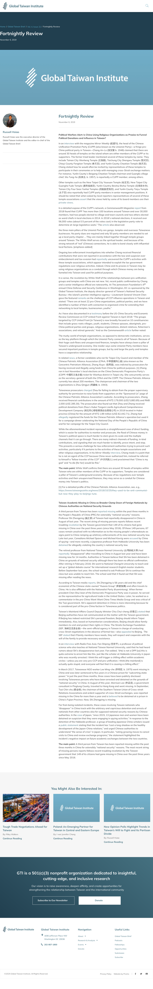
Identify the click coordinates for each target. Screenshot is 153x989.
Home (2, 26)
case (79, 715)
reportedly (101, 259)
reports (92, 582)
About (82, 936)
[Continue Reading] (48, 839)
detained (63, 545)
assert (83, 199)
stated (141, 611)
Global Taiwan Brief (16, 26)
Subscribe (119, 957)
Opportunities (120, 949)
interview (69, 143)
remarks (82, 298)
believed (113, 696)
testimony (97, 313)
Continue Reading (12, 838)
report (138, 208)
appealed (127, 631)
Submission (119, 953)
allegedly (63, 417)
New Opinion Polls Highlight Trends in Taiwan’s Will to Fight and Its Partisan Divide (127, 830)
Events (82, 944)
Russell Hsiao (11, 132)
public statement (69, 725)
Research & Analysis (88, 940)
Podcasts (118, 940)
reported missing (106, 511)
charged (88, 390)
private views (66, 202)
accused (133, 538)
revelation (74, 524)
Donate (81, 949)
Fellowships (119, 944)
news (72, 357)
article (105, 224)
